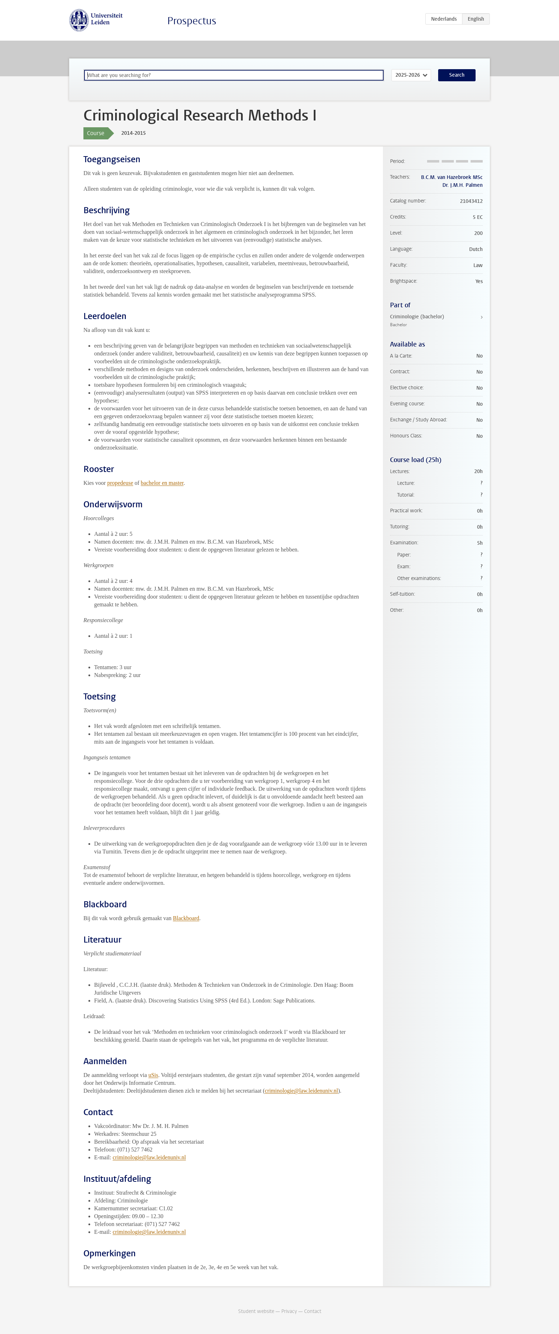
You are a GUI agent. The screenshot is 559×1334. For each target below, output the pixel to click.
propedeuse (120, 483)
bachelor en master (162, 483)
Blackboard (186, 918)
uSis (153, 1075)
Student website (256, 1311)
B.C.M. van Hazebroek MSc (452, 177)
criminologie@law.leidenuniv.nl (301, 1091)
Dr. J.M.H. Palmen (462, 185)
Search (457, 75)
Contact (312, 1311)
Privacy (289, 1311)
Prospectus (191, 20)
